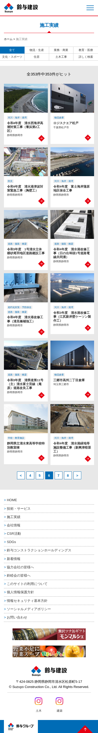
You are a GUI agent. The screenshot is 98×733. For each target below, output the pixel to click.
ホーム (8, 39)
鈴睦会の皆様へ (19, 575)
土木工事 (61, 56)
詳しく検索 (86, 56)
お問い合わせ (17, 617)
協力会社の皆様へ (20, 567)
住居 (36, 56)
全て (12, 50)
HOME (12, 500)
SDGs (11, 542)
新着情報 (13, 559)
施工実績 (13, 517)
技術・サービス (19, 509)
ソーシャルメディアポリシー (29, 609)
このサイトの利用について (27, 584)
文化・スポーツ (12, 56)
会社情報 (13, 525)
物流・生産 (37, 50)
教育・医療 (86, 50)
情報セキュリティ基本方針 (27, 601)
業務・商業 (61, 50)
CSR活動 (14, 534)
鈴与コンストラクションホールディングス (39, 550)
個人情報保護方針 (20, 592)
